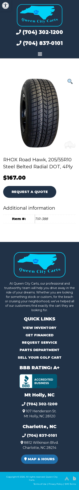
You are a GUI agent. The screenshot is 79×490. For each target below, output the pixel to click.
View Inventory (39, 328)
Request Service (39, 343)
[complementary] (66, 477)
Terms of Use (40, 484)
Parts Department (39, 350)
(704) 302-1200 (39, 32)
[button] (5, 5)
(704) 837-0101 (39, 43)
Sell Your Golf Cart (40, 358)
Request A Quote (30, 192)
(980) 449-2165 (14, 482)
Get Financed (39, 335)
